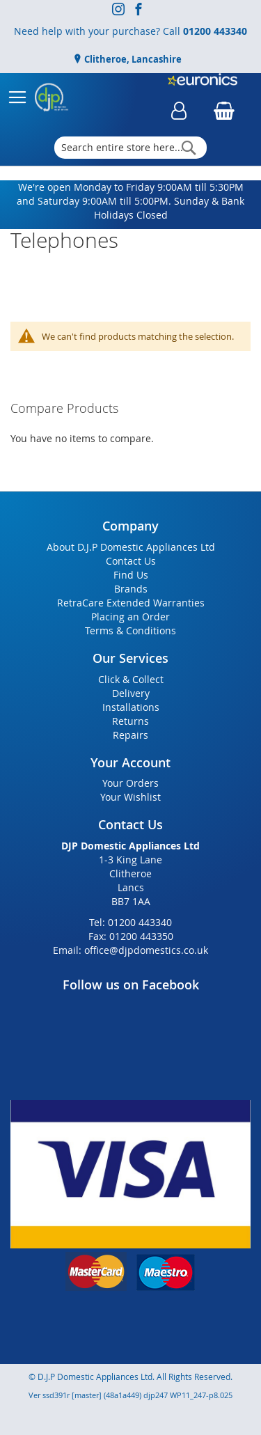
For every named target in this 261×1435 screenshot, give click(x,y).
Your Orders (130, 783)
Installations (130, 707)
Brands (131, 588)
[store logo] (51, 97)
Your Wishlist (130, 796)
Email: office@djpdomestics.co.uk (130, 950)
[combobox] (130, 147)
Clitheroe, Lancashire (132, 59)
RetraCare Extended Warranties (131, 602)
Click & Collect (131, 679)
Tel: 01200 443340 (130, 922)
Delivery (131, 693)
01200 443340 (215, 31)
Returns (130, 721)
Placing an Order (130, 616)
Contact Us (131, 560)
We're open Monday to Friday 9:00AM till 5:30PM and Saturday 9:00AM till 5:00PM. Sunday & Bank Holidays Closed (130, 200)
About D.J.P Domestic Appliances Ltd (131, 547)
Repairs (130, 735)
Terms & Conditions (130, 630)
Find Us (130, 574)
